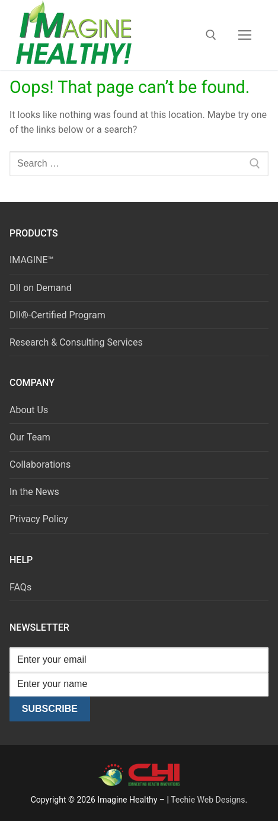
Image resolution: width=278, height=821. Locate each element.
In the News (34, 491)
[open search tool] (211, 35)
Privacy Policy (38, 519)
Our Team (29, 437)
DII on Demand (40, 287)
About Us (28, 410)
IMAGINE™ (31, 260)
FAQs (20, 587)
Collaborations (40, 464)
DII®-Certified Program (57, 315)
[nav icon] (245, 35)
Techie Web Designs (208, 799)
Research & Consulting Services (76, 342)
